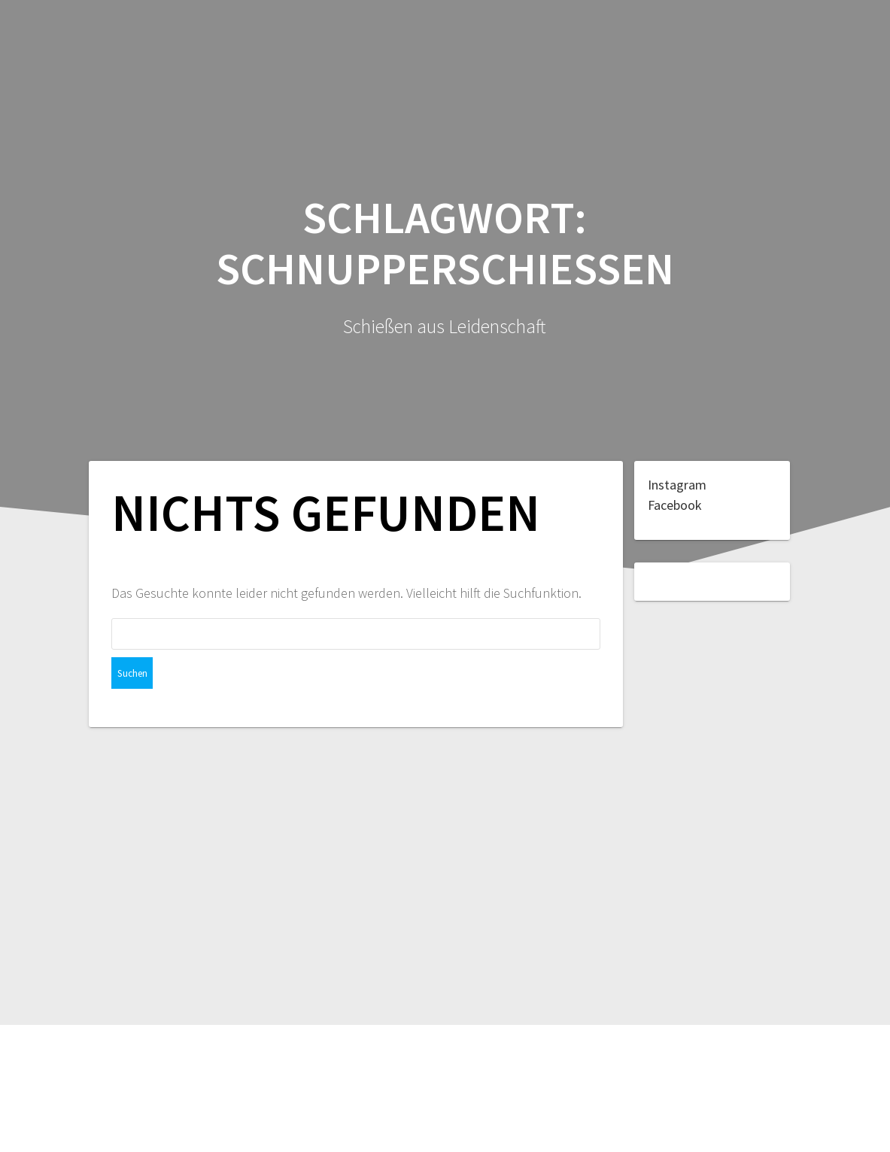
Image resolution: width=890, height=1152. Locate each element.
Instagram (677, 484)
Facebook (675, 505)
